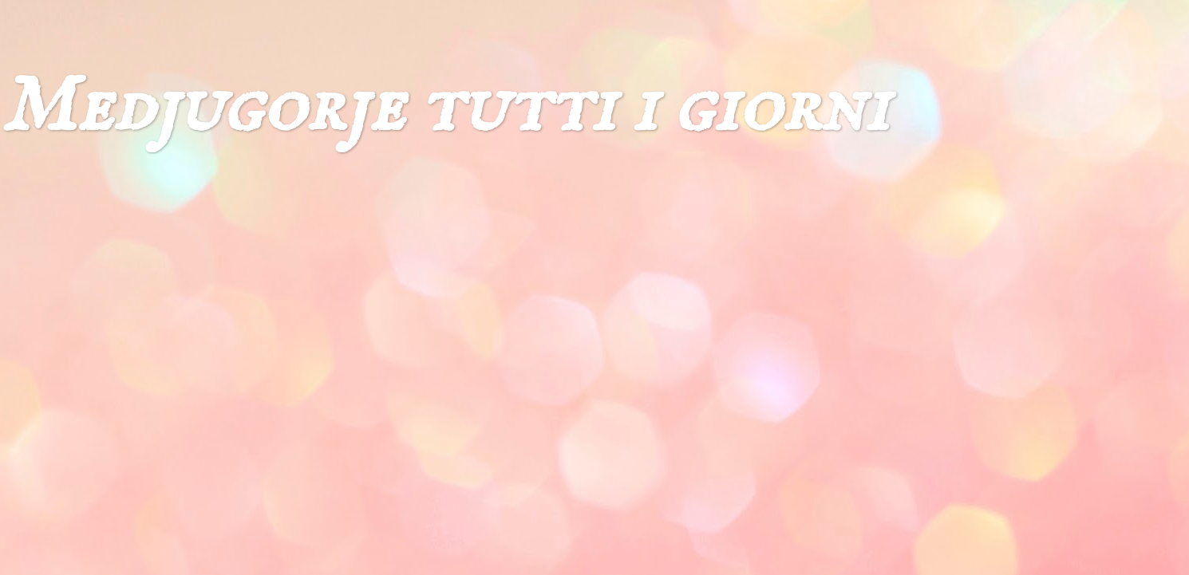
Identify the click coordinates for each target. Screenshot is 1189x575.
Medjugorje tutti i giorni (444, 108)
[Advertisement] (594, 298)
